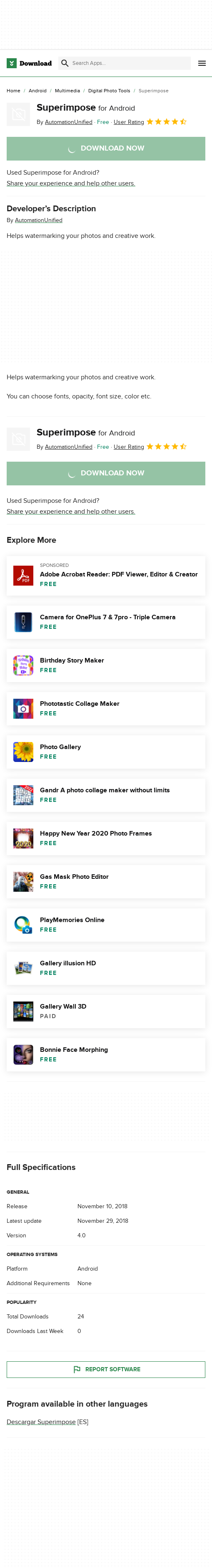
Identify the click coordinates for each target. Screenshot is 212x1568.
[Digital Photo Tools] (109, 91)
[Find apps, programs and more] (124, 63)
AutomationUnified (38, 220)
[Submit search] (65, 63)
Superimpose (86, 107)
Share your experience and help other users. (71, 183)
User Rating (150, 121)
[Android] (38, 91)
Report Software (106, 1370)
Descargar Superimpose (41, 1422)
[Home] (13, 91)
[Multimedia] (67, 91)
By (64, 122)
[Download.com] (29, 63)
